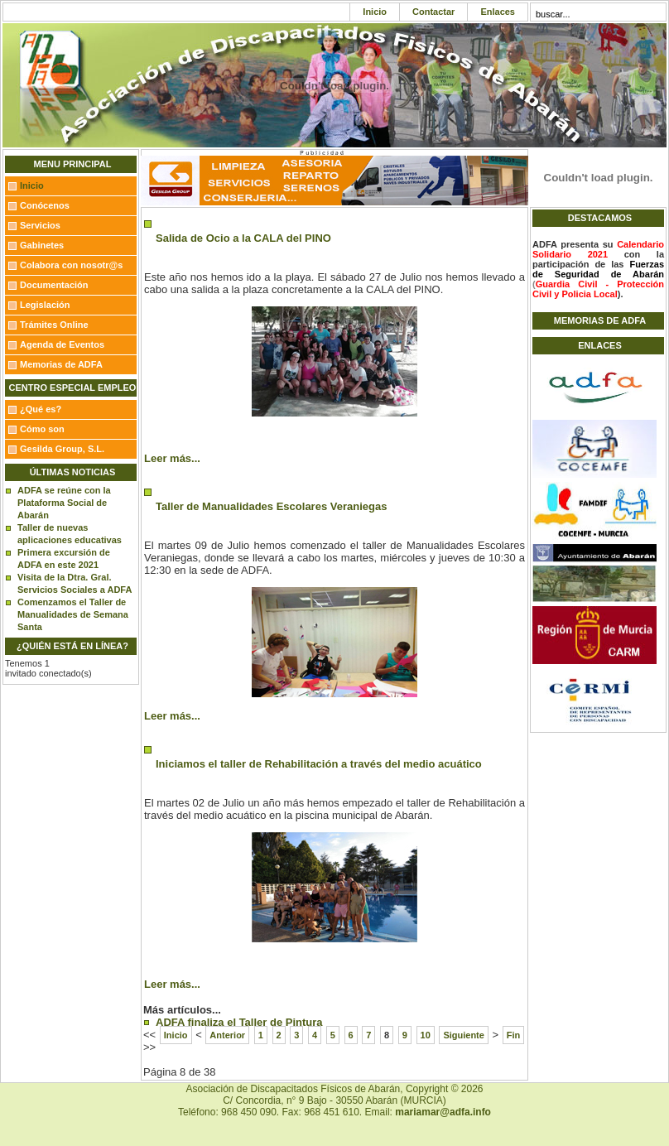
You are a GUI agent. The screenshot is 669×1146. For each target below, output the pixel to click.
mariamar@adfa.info (443, 1112)
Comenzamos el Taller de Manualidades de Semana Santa (72, 614)
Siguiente (463, 1035)
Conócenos (45, 205)
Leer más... (172, 458)
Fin (514, 1035)
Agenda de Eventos (62, 344)
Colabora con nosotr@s (71, 265)
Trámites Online (54, 325)
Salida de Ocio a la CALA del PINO (243, 238)
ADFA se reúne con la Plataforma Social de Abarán (64, 502)
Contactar (433, 12)
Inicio (375, 12)
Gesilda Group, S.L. (62, 449)
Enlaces (497, 12)
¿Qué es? (40, 409)
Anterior (227, 1035)
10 (426, 1035)
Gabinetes (42, 245)
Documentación (54, 285)
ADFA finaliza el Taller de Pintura (239, 1022)
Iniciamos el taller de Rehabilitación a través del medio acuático (319, 764)
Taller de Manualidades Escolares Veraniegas (271, 506)
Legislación (45, 305)
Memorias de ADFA (61, 364)
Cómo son (42, 429)
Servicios (40, 225)
